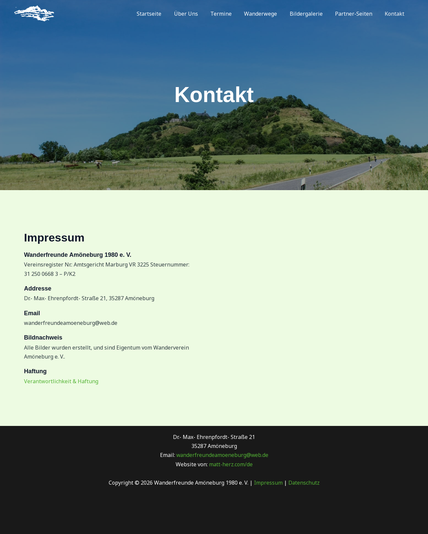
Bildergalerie (310, 13)
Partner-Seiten (356, 13)
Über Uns (196, 13)
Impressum (268, 482)
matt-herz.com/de (230, 464)
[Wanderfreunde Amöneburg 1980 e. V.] (34, 13)
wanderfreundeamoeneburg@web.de (222, 455)
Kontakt (395, 13)
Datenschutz (304, 482)
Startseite (160, 13)
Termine (229, 13)
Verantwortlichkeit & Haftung (61, 381)
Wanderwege (266, 13)
